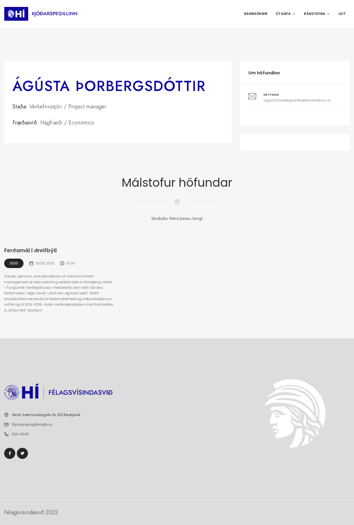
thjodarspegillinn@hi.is (32, 424)
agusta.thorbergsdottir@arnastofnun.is (297, 100)
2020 (14, 263)
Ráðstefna (317, 13)
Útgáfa (286, 13)
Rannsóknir (255, 13)
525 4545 (20, 434)
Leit (342, 13)
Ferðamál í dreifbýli (31, 250)
